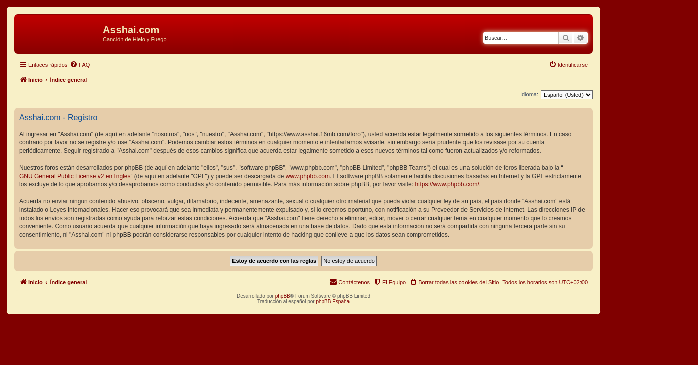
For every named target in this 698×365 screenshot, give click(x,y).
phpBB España (333, 301)
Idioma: (529, 94)
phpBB (282, 296)
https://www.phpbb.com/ (447, 184)
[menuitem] (80, 65)
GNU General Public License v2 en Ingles (74, 176)
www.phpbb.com (308, 176)
